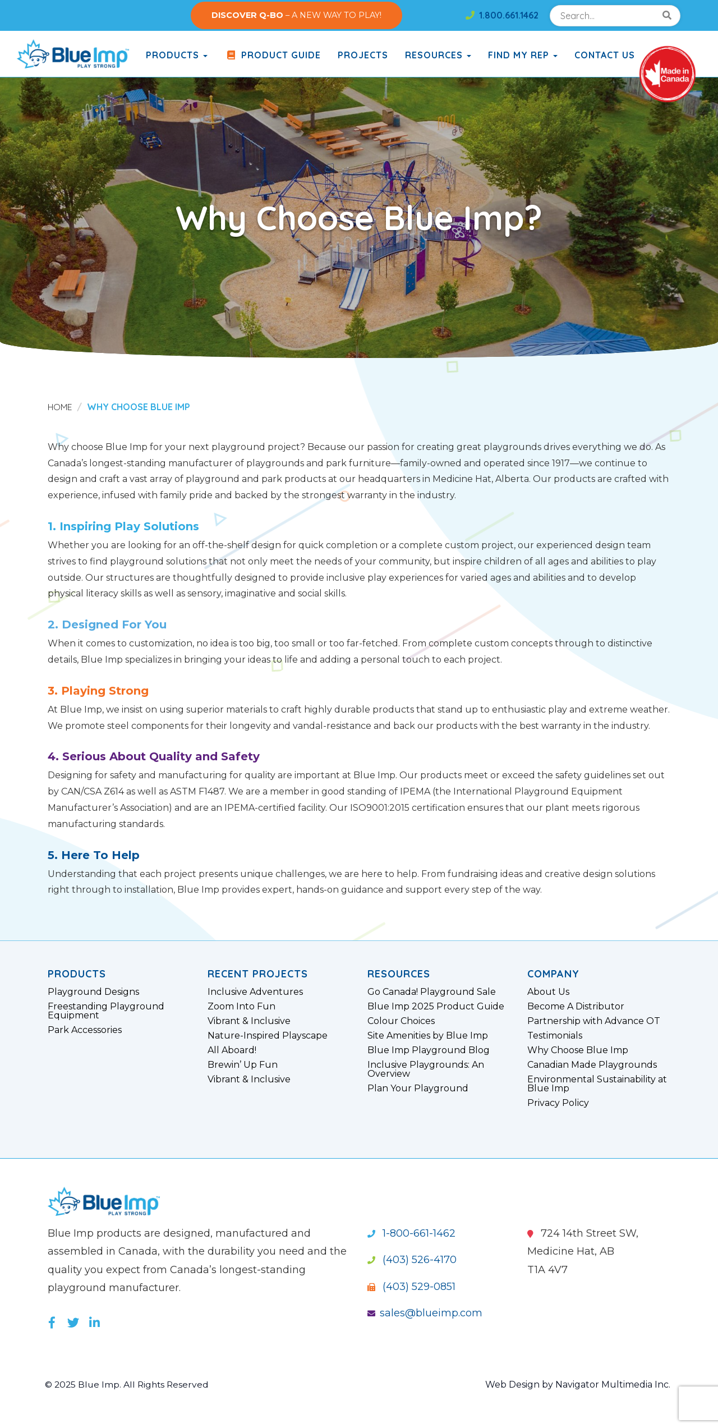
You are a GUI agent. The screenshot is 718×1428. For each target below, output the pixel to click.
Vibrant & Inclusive (249, 1021)
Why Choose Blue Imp (577, 1050)
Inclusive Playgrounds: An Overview (425, 1069)
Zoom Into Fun (241, 1006)
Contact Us (604, 55)
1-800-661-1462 (411, 1233)
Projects (363, 55)
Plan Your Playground (417, 1088)
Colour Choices (401, 1021)
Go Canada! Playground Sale (431, 992)
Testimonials (554, 1035)
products (177, 55)
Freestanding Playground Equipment (106, 1011)
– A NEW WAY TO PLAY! (296, 15)
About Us (548, 992)
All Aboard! (232, 1050)
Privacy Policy (558, 1103)
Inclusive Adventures (255, 992)
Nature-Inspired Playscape (268, 1035)
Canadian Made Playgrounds (592, 1064)
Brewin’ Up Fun (243, 1064)
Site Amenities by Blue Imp (427, 1035)
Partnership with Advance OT (593, 1021)
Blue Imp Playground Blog (428, 1050)
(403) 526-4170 (412, 1259)
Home (60, 406)
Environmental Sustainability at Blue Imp (597, 1084)
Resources (438, 55)
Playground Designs (93, 992)
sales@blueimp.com (424, 1313)
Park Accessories (85, 1030)
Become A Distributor (575, 1006)
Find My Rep (523, 55)
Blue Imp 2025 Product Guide (435, 1006)
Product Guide (272, 55)
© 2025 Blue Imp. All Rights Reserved (129, 1384)
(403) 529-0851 (411, 1286)
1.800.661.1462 (502, 15)
